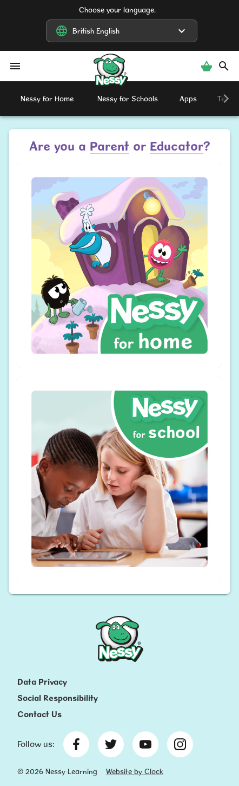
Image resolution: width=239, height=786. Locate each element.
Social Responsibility (57, 698)
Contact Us (39, 714)
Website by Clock (134, 771)
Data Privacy (42, 682)
